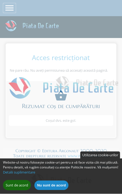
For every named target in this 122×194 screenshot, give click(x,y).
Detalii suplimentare (19, 174)
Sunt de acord (17, 187)
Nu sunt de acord (51, 188)
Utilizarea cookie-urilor (100, 157)
